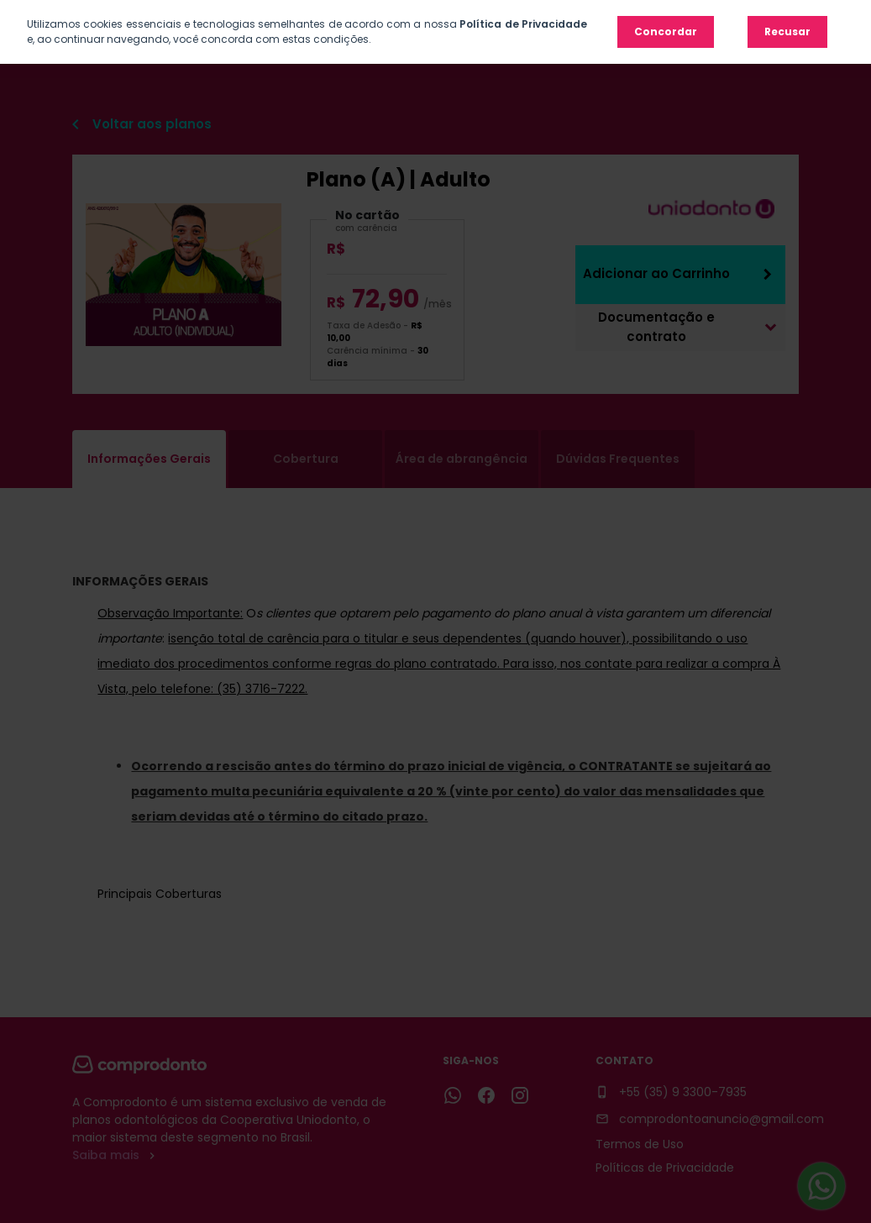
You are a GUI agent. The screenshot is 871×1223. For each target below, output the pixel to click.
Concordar (665, 31)
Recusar (787, 31)
